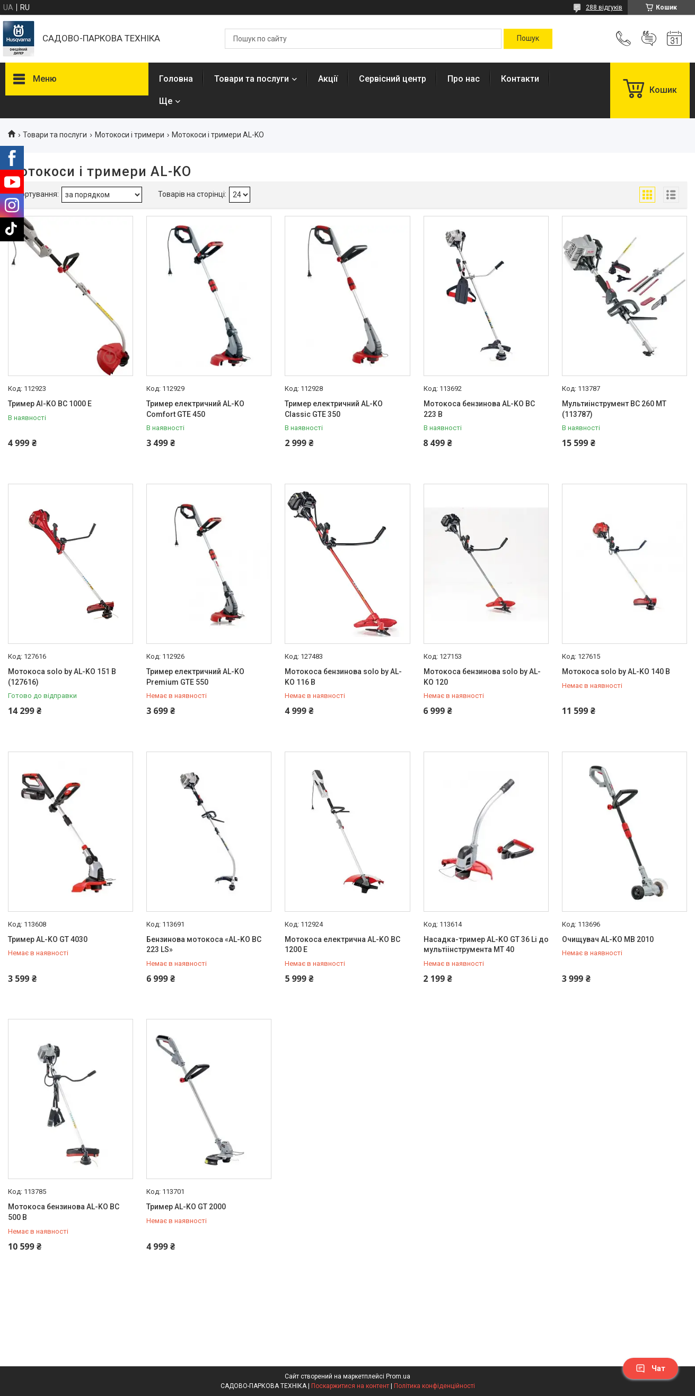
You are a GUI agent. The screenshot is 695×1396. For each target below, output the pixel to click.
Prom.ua (398, 1376)
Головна (176, 79)
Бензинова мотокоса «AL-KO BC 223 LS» (203, 944)
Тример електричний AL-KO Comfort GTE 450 (195, 408)
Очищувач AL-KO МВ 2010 (608, 939)
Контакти (520, 79)
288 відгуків (604, 7)
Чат (650, 1368)
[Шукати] (528, 39)
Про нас (463, 79)
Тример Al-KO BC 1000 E (50, 403)
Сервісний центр (392, 79)
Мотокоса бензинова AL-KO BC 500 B (63, 1211)
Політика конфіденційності (434, 1386)
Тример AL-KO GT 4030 (47, 939)
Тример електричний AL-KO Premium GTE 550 (195, 676)
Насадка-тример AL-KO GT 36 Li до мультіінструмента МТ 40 (486, 944)
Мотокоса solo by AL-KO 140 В (616, 671)
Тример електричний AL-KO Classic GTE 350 (334, 408)
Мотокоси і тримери (129, 134)
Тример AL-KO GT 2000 (186, 1206)
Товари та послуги (251, 79)
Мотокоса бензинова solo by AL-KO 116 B (343, 676)
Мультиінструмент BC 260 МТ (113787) (614, 408)
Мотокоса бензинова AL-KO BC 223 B (479, 408)
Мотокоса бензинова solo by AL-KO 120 (482, 676)
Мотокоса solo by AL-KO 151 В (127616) (62, 676)
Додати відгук (648, 38)
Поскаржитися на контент (350, 1386)
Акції (328, 79)
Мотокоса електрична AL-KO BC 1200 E (342, 944)
